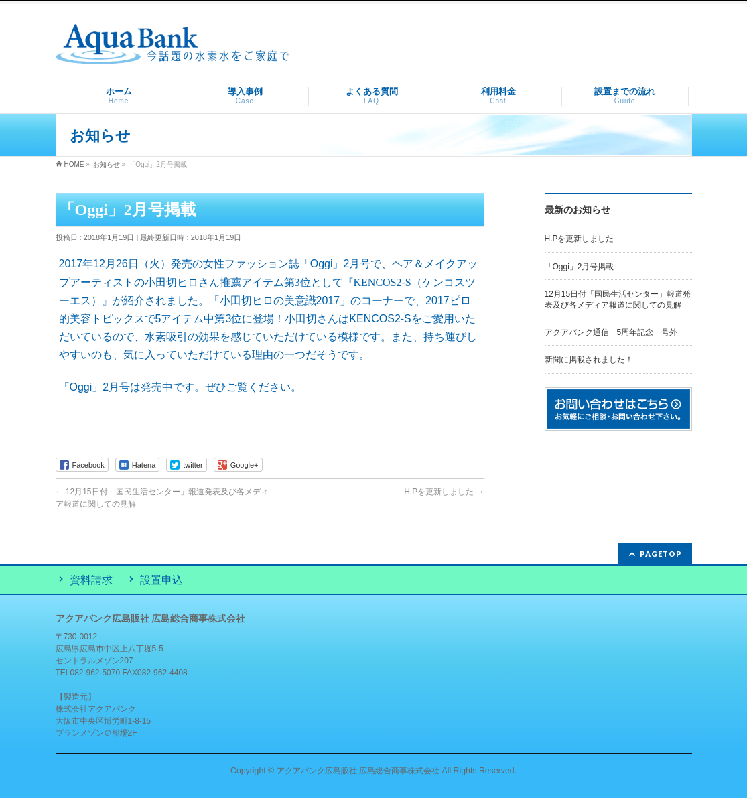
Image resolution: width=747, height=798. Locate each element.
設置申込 (161, 580)
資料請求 (91, 580)
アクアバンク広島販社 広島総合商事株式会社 (358, 770)
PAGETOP (661, 553)
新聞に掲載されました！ (589, 359)
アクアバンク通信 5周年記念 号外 (611, 332)
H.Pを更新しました (444, 491)
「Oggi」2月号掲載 (579, 266)
